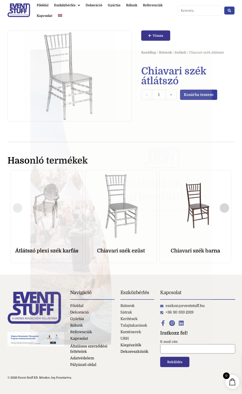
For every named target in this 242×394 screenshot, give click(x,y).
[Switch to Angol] (60, 16)
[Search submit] (229, 11)
